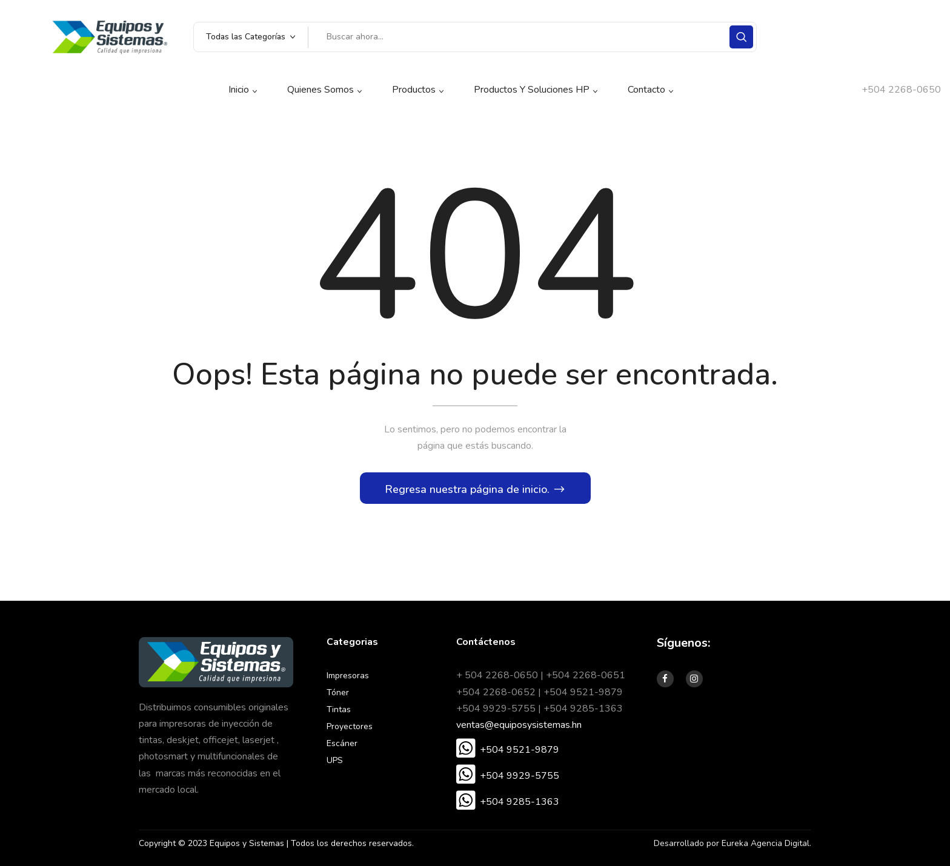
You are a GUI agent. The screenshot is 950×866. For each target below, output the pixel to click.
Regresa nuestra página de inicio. (469, 489)
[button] (507, 750)
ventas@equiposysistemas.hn (519, 725)
